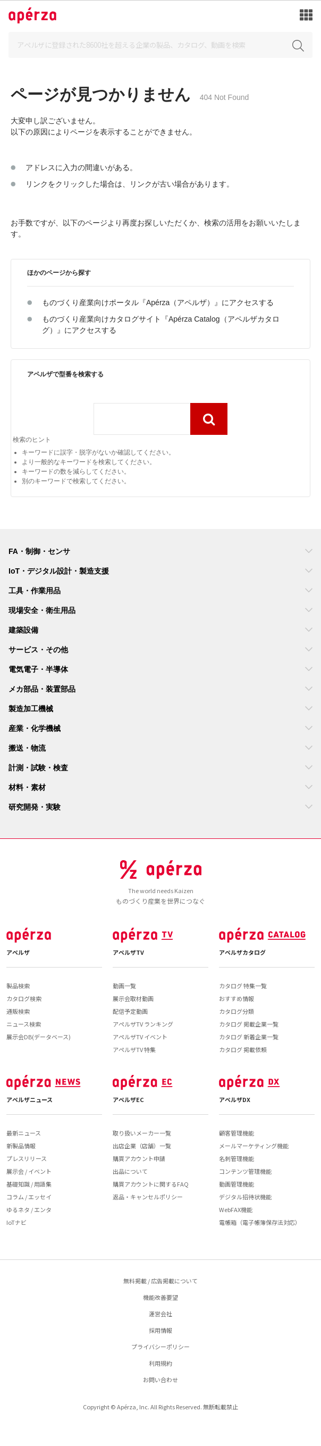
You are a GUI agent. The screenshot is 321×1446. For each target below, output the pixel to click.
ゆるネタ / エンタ (29, 1209)
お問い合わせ (160, 1379)
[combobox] (142, 419)
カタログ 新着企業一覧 (248, 1036)
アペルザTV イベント (140, 1036)
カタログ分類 (236, 1011)
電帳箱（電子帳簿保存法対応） (260, 1222)
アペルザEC (128, 1099)
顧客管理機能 (236, 1133)
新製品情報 (21, 1145)
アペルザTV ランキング (143, 1024)
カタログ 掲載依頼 (243, 1049)
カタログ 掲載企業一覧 (248, 1024)
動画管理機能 (236, 1184)
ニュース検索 (23, 1024)
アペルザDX (234, 1099)
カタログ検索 (23, 998)
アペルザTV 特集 (134, 1049)
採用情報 (160, 1330)
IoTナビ (16, 1222)
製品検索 (18, 985)
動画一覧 (124, 985)
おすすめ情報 (236, 998)
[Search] (160, 45)
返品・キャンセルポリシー (148, 1196)
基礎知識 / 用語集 (29, 1184)
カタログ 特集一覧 (243, 985)
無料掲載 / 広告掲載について (160, 1280)
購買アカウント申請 (139, 1158)
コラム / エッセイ (29, 1196)
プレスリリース (26, 1158)
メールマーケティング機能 (254, 1145)
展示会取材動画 (133, 998)
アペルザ (18, 952)
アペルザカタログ (242, 952)
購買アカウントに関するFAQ (151, 1184)
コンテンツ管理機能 (245, 1171)
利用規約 (160, 1363)
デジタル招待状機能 (245, 1196)
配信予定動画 (130, 1011)
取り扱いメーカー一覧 (142, 1133)
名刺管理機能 (236, 1158)
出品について (130, 1171)
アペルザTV (128, 952)
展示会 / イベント (29, 1171)
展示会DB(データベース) (38, 1036)
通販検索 (18, 1011)
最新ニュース (23, 1133)
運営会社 (160, 1313)
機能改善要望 (160, 1297)
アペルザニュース (29, 1099)
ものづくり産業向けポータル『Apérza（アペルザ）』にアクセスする (158, 302)
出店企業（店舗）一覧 (142, 1145)
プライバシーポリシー (160, 1346)
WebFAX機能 (235, 1209)
